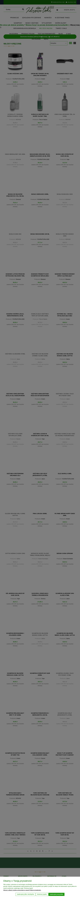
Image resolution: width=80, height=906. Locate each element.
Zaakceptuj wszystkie (56, 894)
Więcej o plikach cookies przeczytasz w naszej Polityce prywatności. (22, 890)
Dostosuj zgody (42, 894)
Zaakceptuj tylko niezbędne (25, 894)
